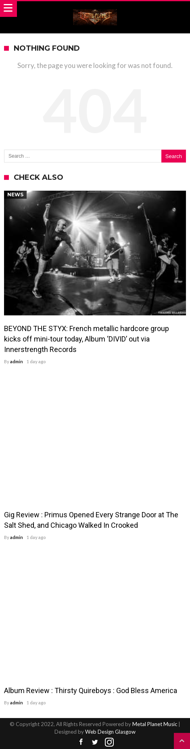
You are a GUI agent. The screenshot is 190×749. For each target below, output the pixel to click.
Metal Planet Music (154, 724)
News (15, 194)
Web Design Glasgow (110, 731)
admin (16, 361)
